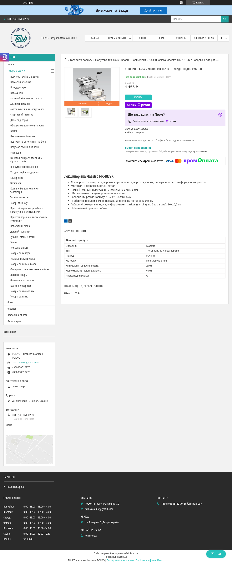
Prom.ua (134, 553)
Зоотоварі (15, 183)
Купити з (138, 105)
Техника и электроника (22, 258)
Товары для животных (22, 291)
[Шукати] (225, 19)
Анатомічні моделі (20, 103)
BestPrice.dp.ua (16, 486)
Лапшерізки (139, 59)
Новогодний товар (20, 226)
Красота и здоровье (20, 285)
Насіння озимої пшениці (23, 136)
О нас (161, 38)
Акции (142, 38)
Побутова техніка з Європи (112, 59)
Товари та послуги (81, 59)
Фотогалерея (14, 321)
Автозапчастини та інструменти (27, 109)
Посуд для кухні (18, 87)
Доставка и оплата (204, 38)
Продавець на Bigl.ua (116, 557)
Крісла (14, 131)
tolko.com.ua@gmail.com (26, 362)
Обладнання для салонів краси (27, 125)
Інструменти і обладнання (24, 167)
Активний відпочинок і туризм (26, 98)
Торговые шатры (19, 247)
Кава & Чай (16, 93)
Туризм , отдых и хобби (22, 237)
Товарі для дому (19, 203)
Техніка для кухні (19, 197)
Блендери (15, 152)
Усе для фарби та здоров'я (24, 172)
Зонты (13, 242)
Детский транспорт (20, 231)
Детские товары (18, 275)
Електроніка (16, 177)
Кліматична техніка (20, 82)
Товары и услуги (116, 38)
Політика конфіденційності (150, 560)
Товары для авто (19, 296)
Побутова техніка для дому (24, 147)
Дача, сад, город (19, 120)
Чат (216, 554)
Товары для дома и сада (23, 264)
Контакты (181, 38)
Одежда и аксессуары (22, 280)
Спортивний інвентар (21, 114)
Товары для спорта (20, 253)
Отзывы (12, 308)
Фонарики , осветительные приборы (29, 269)
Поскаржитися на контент (120, 560)
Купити (138, 97)
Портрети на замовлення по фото (28, 141)
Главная (94, 38)
